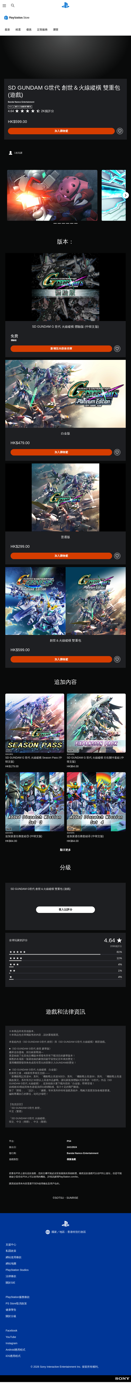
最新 (7, 29)
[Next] (126, 195)
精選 (18, 29)
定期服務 (42, 29)
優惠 (29, 29)
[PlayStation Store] (17, 17)
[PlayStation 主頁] (65, 5)
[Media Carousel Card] (52, 195)
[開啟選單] (4, 5)
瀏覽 (55, 29)
